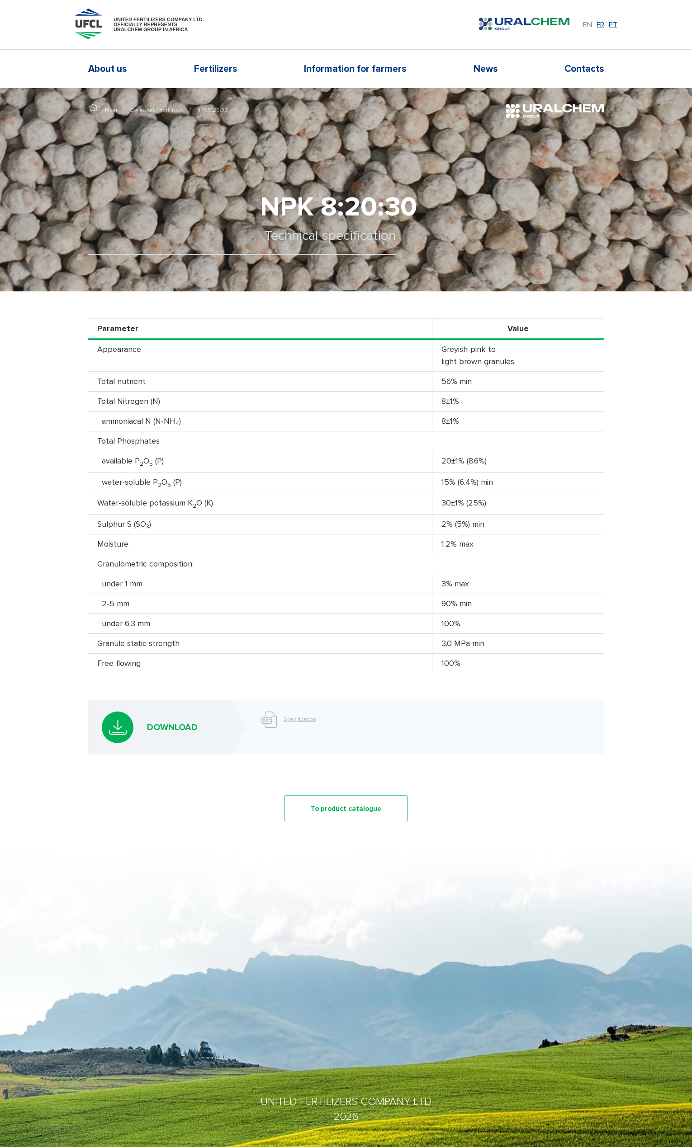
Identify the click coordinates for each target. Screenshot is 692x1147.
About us (107, 69)
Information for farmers (355, 69)
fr (600, 24)
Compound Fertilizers (156, 110)
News (486, 69)
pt (613, 24)
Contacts (584, 69)
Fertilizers (215, 69)
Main (111, 110)
